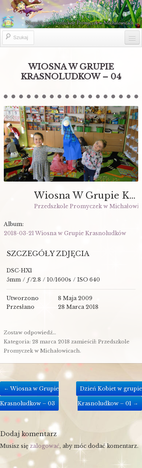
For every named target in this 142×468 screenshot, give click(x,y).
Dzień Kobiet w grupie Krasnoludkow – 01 (110, 396)
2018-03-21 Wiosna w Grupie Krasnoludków (65, 233)
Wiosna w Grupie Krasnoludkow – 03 (29, 396)
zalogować (44, 446)
